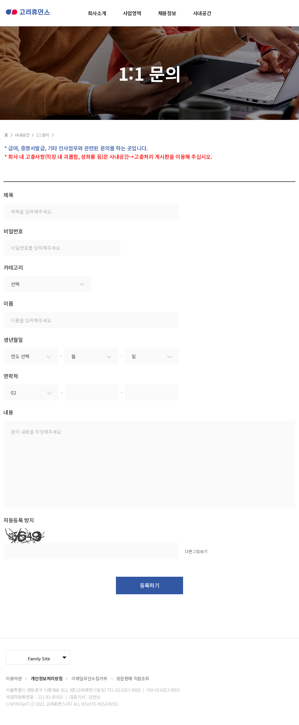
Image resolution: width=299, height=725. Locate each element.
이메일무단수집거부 (89, 678)
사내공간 (202, 13)
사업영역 (132, 13)
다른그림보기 (196, 551)
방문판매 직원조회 (133, 678)
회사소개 (97, 13)
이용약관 (14, 678)
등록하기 (149, 585)
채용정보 (167, 13)
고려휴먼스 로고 (28, 13)
